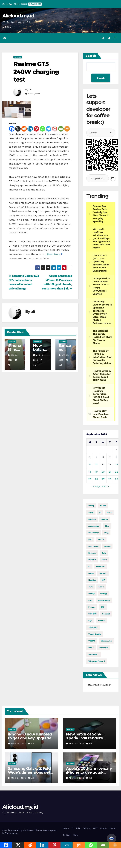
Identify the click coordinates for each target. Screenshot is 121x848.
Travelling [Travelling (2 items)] (93, 627)
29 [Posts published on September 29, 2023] (116, 479)
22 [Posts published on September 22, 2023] (116, 471)
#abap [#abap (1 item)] (91, 506)
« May (96, 486)
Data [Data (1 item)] (104, 553)
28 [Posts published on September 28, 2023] (109, 479)
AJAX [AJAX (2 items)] (109, 512)
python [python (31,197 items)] (91, 607)
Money (103, 828)
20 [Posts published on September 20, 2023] (103, 471)
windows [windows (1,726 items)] (103, 648)
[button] (103, 38)
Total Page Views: (97, 684)
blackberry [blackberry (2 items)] (93, 533)
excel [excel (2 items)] (104, 560)
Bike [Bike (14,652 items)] (107, 526)
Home (66, 828)
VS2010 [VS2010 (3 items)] (91, 641)
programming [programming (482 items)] (104, 600)
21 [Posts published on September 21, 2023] (110, 471)
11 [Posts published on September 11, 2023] (90, 464)
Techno (17, 57)
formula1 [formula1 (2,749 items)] (100, 566)
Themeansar (11, 833)
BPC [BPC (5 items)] (90, 539)
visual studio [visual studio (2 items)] (94, 634)
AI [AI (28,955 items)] (100, 512)
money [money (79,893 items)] (91, 593)
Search (91, 56)
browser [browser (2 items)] (92, 553)
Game (112, 828)
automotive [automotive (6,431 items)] (93, 526)
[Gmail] (55, 129)
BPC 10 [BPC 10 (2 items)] (101, 539)
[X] (18, 129)
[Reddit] (24, 129)
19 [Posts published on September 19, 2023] (96, 471)
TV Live (66, 835)
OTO (95, 828)
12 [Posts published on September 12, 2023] (96, 464)
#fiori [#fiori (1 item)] (103, 506)
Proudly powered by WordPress (18, 830)
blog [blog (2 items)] (106, 533)
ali (30, 89)
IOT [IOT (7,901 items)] (103, 580)
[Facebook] (11, 129)
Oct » (105, 486)
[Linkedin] (30, 129)
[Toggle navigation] (115, 38)
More (75, 835)
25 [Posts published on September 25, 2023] (89, 479)
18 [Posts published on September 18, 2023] (89, 471)
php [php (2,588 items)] (90, 600)
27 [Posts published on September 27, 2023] (103, 479)
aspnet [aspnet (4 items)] (104, 519)
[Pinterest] (36, 129)
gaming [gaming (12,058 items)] (103, 573)
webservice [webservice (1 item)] (106, 641)
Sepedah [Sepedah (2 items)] (106, 614)
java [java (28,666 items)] (90, 587)
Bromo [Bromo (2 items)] (107, 546)
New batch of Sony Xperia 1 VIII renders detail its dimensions (85, 738)
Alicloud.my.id (18, 16)
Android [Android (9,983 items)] (92, 519)
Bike (78, 828)
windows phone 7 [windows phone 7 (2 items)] (96, 661)
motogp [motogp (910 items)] (103, 593)
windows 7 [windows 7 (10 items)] (93, 654)
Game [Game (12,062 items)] (91, 573)
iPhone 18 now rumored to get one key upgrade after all (30, 738)
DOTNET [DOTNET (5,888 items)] (92, 560)
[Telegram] (48, 129)
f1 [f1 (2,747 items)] (89, 566)
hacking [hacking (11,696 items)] (92, 580)
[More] (67, 129)
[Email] (61, 129)
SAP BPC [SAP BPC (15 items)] (92, 614)
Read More (53, 254)
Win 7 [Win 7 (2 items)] (91, 648)
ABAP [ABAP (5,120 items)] (90, 512)
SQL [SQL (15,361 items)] (90, 620)
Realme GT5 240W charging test (36, 71)
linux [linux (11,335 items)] (101, 587)
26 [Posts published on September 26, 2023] (96, 479)
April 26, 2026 (19, 744)
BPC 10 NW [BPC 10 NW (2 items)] (93, 546)
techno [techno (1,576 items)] (101, 620)
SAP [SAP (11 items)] (103, 607)
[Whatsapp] (42, 129)
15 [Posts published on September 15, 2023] (116, 464)
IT (72, 828)
